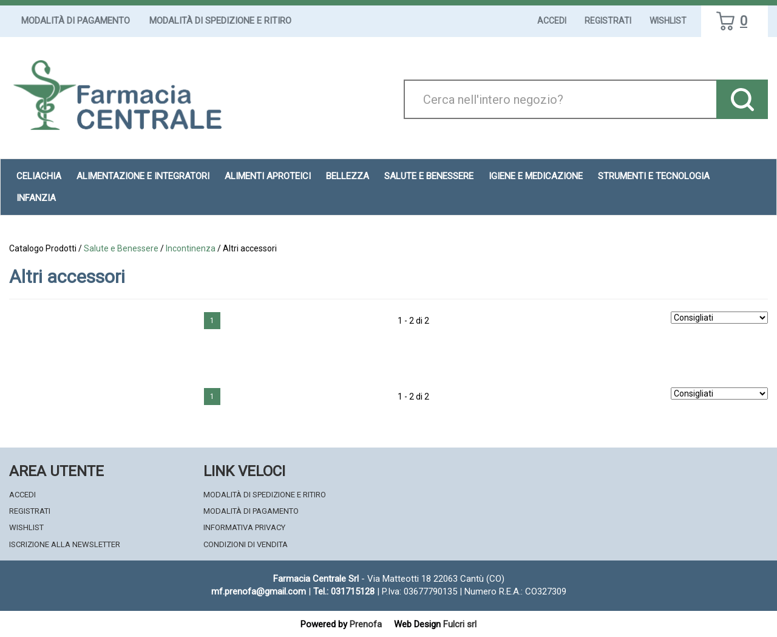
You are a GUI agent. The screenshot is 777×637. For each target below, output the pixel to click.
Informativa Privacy (244, 527)
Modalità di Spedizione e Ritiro (220, 20)
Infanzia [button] (36, 197)
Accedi (551, 21)
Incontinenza (190, 248)
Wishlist (668, 21)
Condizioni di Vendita (245, 544)
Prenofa (366, 624)
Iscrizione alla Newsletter (64, 544)
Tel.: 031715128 (344, 591)
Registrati (608, 21)
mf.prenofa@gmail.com (258, 591)
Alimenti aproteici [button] (268, 176)
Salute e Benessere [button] (428, 176)
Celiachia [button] (38, 176)
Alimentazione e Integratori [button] (142, 176)
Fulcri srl (460, 624)
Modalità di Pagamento (75, 20)
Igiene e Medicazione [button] (536, 176)
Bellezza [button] (347, 176)
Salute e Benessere (121, 248)
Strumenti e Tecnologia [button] (654, 176)
